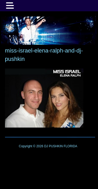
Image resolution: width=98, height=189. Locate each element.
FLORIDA (70, 146)
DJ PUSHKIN (53, 146)
